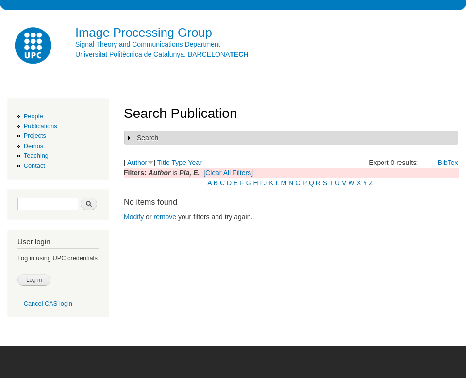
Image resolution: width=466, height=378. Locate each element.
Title (163, 162)
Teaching (36, 155)
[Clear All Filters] (228, 173)
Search (147, 138)
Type (178, 162)
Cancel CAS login (48, 303)
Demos (33, 145)
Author (137, 162)
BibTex (448, 162)
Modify (134, 217)
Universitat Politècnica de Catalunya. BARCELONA (161, 54)
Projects (35, 135)
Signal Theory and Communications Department (147, 44)
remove (164, 217)
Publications (40, 126)
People (33, 116)
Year (194, 162)
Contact (34, 165)
